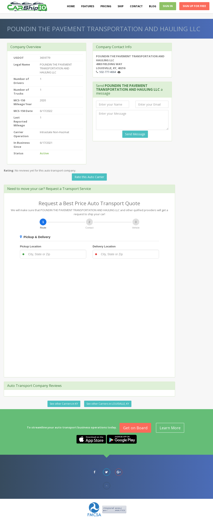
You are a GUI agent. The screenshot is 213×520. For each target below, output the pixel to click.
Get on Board (135, 427)
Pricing (105, 6)
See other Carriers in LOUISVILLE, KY (107, 404)
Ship (121, 6)
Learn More (170, 427)
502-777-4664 (107, 72)
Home (71, 6)
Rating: (9, 170)
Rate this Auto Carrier (89, 177)
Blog (152, 6)
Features (87, 6)
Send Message (135, 134)
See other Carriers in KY (64, 404)
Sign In (168, 6)
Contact (136, 6)
